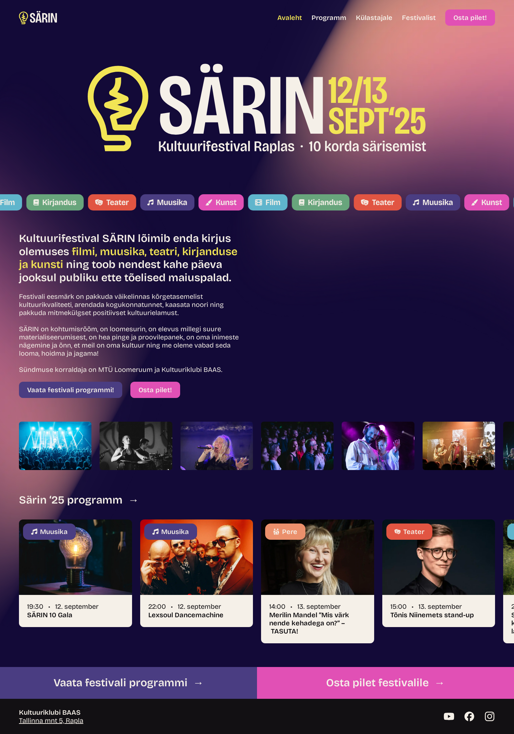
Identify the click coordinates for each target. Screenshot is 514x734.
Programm (329, 18)
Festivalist (419, 18)
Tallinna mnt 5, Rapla (51, 720)
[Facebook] (469, 716)
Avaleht (289, 18)
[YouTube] (449, 716)
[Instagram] (489, 716)
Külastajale (374, 18)
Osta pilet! (470, 18)
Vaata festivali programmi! (70, 390)
